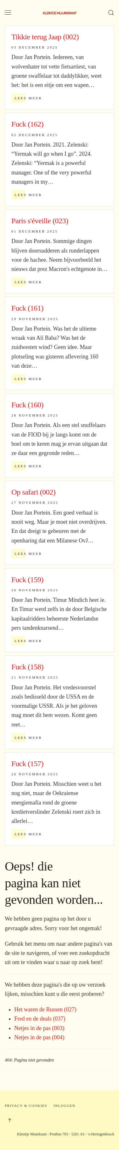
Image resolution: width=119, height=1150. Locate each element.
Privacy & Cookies (26, 1105)
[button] (8, 12)
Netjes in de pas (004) (39, 1037)
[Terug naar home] (59, 12)
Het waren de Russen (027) (45, 1009)
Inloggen (65, 1105)
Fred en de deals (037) (39, 1018)
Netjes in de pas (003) (39, 1028)
